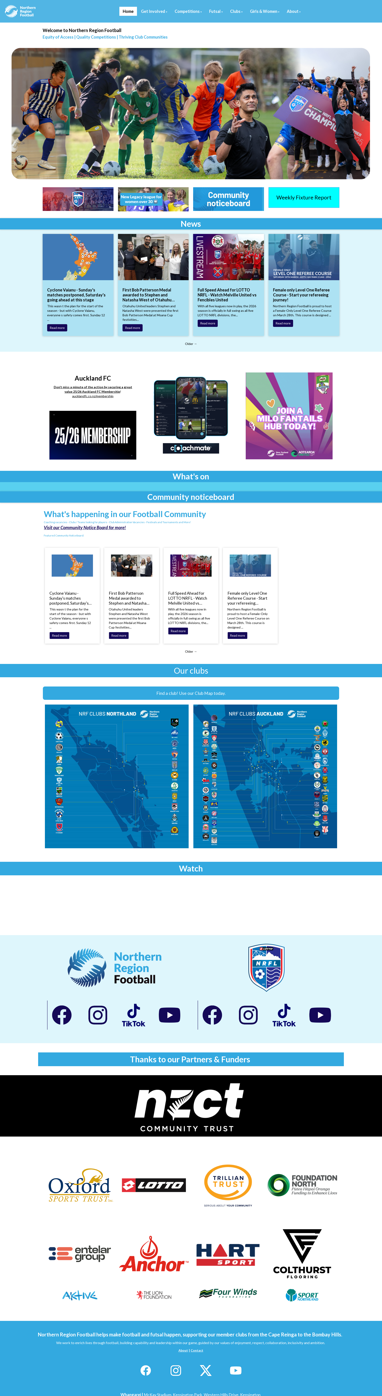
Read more (57, 328)
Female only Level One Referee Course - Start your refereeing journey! (301, 294)
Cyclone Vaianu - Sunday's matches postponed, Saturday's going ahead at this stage (76, 294)
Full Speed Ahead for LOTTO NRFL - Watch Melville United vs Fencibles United (227, 294)
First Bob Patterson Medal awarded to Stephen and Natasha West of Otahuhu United (147, 294)
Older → (191, 344)
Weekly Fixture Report (303, 197)
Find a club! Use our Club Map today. (191, 693)
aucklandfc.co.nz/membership (92, 396)
